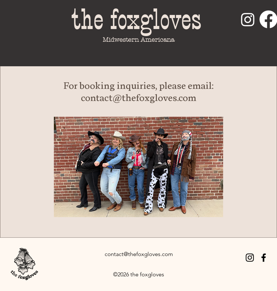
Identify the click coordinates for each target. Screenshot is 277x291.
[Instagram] (248, 19)
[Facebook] (263, 257)
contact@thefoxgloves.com (139, 254)
